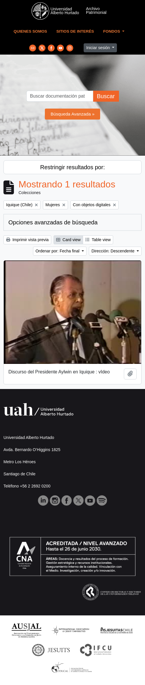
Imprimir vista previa (27, 239)
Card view (68, 239)
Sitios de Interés (75, 31)
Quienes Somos (30, 31)
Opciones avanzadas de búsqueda (53, 222)
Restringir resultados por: (72, 167)
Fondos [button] (112, 31)
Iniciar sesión (98, 47)
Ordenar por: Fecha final (58, 251)
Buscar (106, 96)
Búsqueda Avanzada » (73, 113)
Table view (98, 239)
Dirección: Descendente (113, 251)
